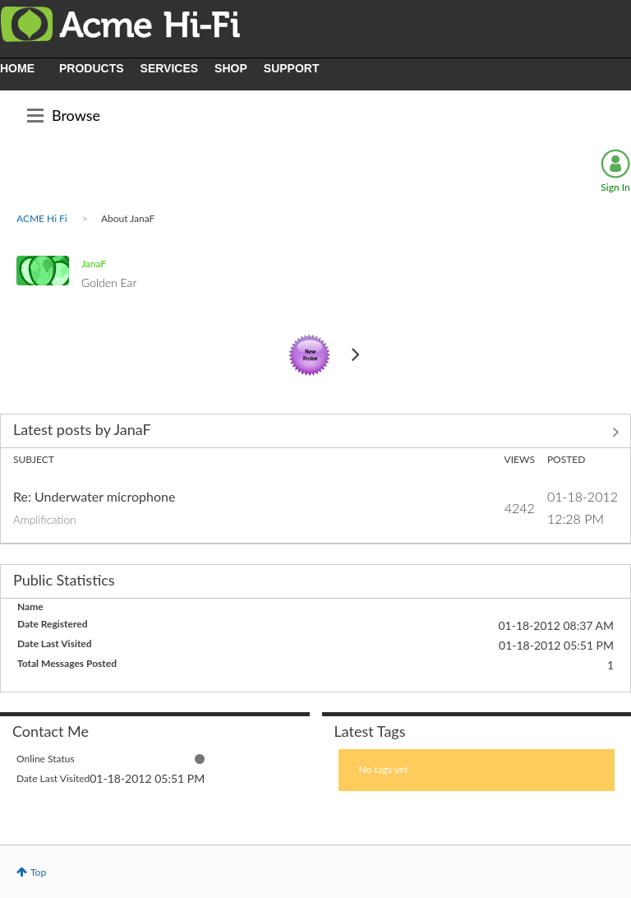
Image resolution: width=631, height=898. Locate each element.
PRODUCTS (91, 68)
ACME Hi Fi (41, 218)
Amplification (44, 519)
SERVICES (169, 68)
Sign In (615, 187)
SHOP (230, 68)
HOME (17, 68)
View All (315, 432)
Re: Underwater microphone (94, 496)
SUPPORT (292, 68)
